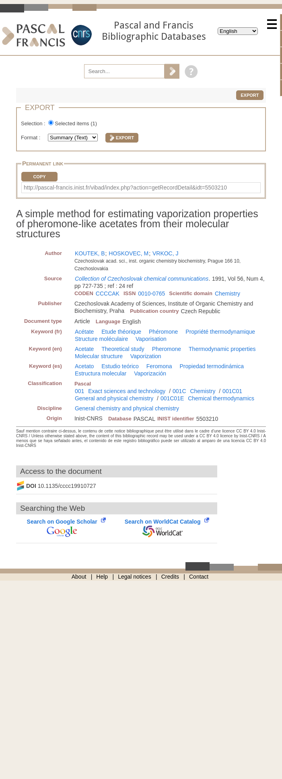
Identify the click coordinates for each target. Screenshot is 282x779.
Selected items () (76, 123)
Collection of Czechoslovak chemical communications (141, 278)
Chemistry (227, 293)
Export (250, 95)
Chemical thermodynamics (221, 398)
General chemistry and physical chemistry (127, 408)
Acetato (84, 366)
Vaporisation (151, 339)
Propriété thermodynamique (220, 331)
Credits (170, 576)
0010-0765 (151, 293)
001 (79, 391)
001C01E (172, 398)
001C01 (232, 391)
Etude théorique (121, 331)
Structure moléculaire (101, 339)
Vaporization (145, 356)
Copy (39, 176)
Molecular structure (99, 356)
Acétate (84, 331)
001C (179, 391)
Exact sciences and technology (126, 391)
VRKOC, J (165, 253)
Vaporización (150, 373)
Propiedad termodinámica (211, 366)
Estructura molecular (100, 373)
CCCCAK (107, 293)
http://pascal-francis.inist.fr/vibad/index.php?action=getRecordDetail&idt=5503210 (125, 187)
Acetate (84, 349)
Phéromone (163, 331)
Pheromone (166, 349)
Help (102, 576)
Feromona (159, 366)
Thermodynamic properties (222, 349)
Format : (31, 138)
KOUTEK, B (90, 253)
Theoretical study (122, 349)
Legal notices (134, 576)
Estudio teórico (120, 366)
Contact (198, 576)
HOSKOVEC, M (128, 253)
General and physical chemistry (114, 398)
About (79, 576)
